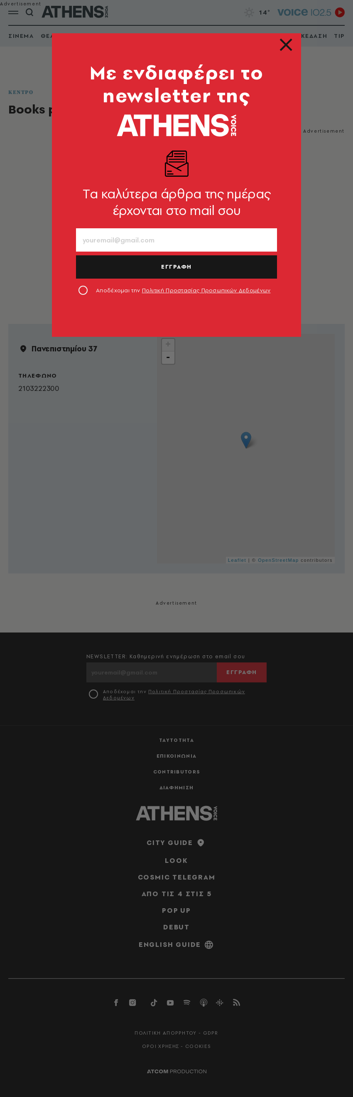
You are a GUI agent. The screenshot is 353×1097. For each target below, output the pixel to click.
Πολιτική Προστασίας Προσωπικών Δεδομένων (206, 290)
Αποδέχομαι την (183, 290)
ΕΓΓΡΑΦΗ (176, 266)
